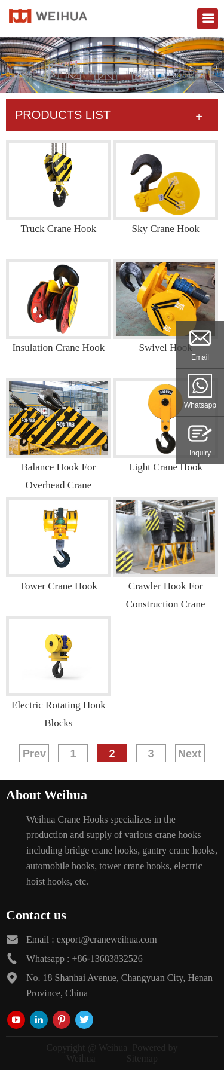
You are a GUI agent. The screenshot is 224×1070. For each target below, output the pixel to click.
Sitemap (142, 1058)
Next (189, 754)
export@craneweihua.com (107, 939)
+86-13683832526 (107, 958)
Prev (34, 754)
